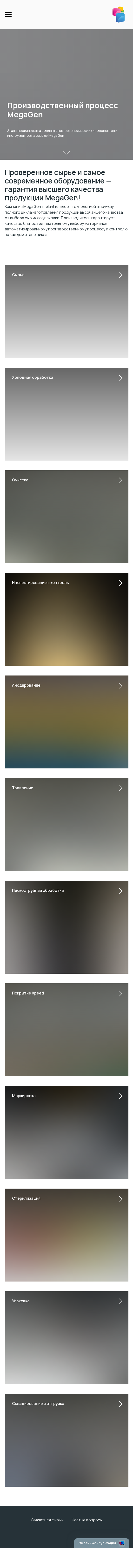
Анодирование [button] (26, 685)
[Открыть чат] (101, 1543)
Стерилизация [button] (26, 1198)
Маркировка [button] (24, 1095)
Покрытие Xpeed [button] (28, 993)
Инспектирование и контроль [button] (40, 582)
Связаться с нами (47, 1520)
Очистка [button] (20, 480)
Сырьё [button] (18, 274)
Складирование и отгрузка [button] (38, 1403)
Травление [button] (22, 787)
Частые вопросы (87, 1520)
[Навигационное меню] (8, 14)
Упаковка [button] (21, 1301)
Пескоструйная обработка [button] (38, 890)
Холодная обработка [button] (32, 377)
